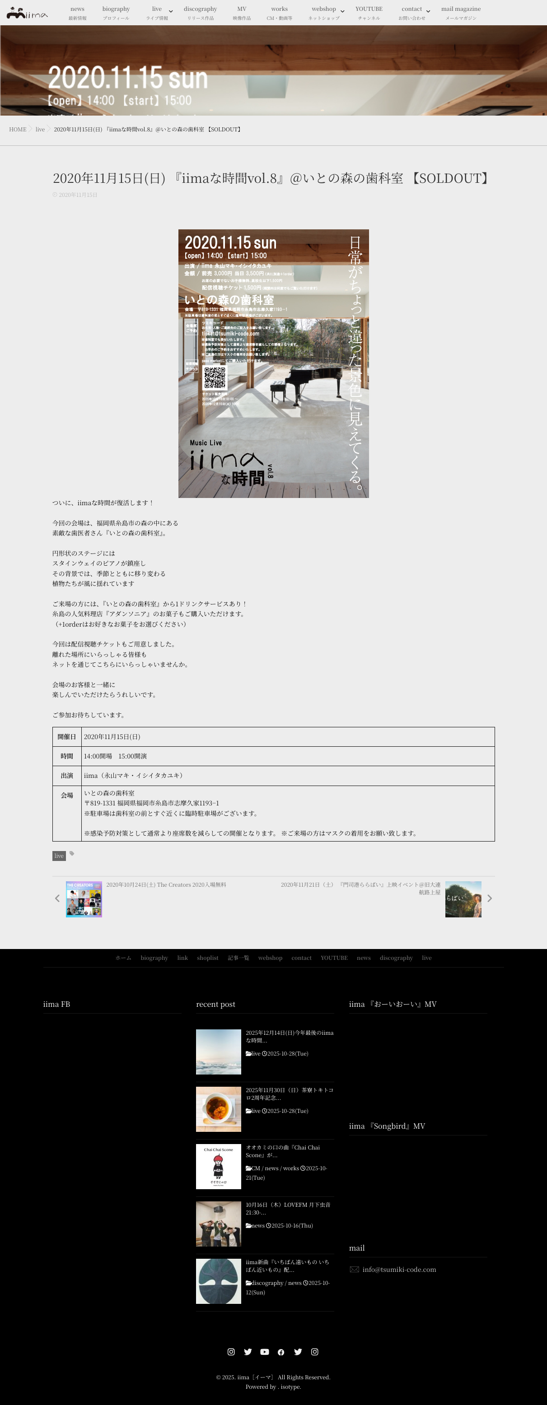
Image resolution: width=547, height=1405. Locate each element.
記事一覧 (238, 958)
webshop (324, 14)
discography (200, 14)
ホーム (123, 958)
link (182, 958)
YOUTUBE (369, 14)
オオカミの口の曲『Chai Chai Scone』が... (283, 1151)
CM (255, 1168)
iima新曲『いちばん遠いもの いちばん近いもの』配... (287, 1266)
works (280, 14)
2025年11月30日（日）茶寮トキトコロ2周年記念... (290, 1094)
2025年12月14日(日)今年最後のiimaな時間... (290, 1036)
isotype (290, 1387)
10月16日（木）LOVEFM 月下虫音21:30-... (288, 1208)
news (78, 14)
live (157, 14)
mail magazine (461, 14)
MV (242, 14)
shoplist (208, 958)
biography (116, 14)
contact (411, 14)
